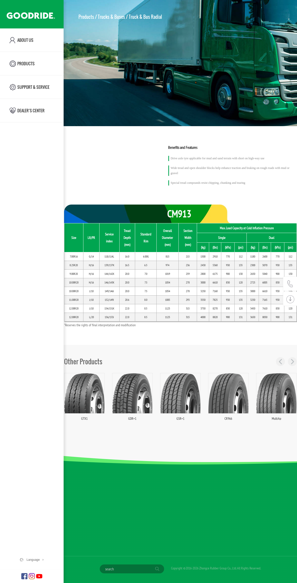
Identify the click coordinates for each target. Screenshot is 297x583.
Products (86, 17)
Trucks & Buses (111, 17)
